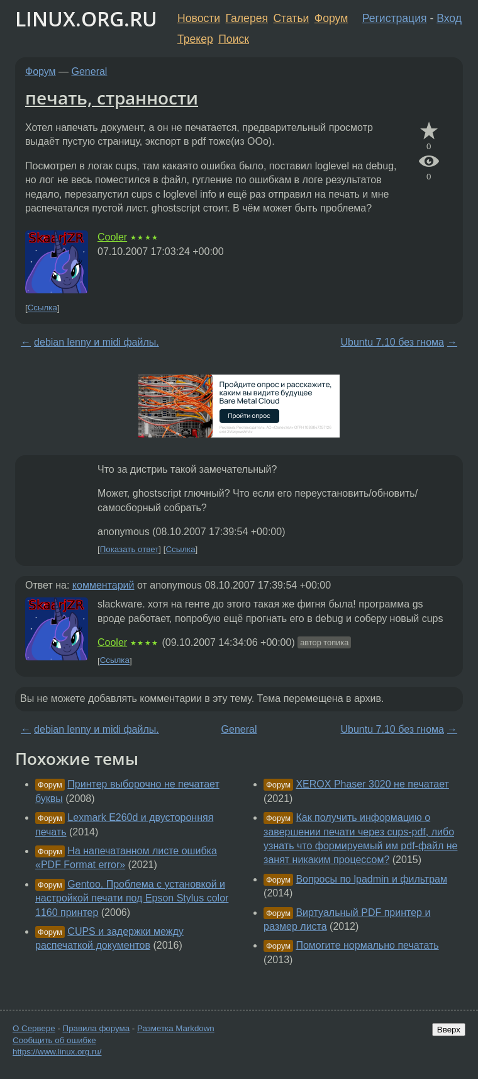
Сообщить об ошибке (54, 1040)
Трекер (195, 39)
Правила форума (96, 1028)
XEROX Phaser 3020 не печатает (372, 784)
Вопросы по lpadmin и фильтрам (371, 879)
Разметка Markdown (175, 1028)
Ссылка (42, 308)
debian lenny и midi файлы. (96, 342)
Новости (198, 18)
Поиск (233, 39)
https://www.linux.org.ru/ (57, 1051)
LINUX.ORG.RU (86, 18)
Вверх (448, 1029)
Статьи (291, 18)
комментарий (103, 585)
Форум (331, 18)
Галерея (247, 18)
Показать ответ (129, 549)
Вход (449, 18)
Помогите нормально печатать (367, 945)
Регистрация (394, 18)
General (90, 71)
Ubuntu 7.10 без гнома (392, 342)
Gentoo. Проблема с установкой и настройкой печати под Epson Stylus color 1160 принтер (131, 898)
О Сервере (34, 1028)
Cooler (112, 237)
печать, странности (111, 98)
